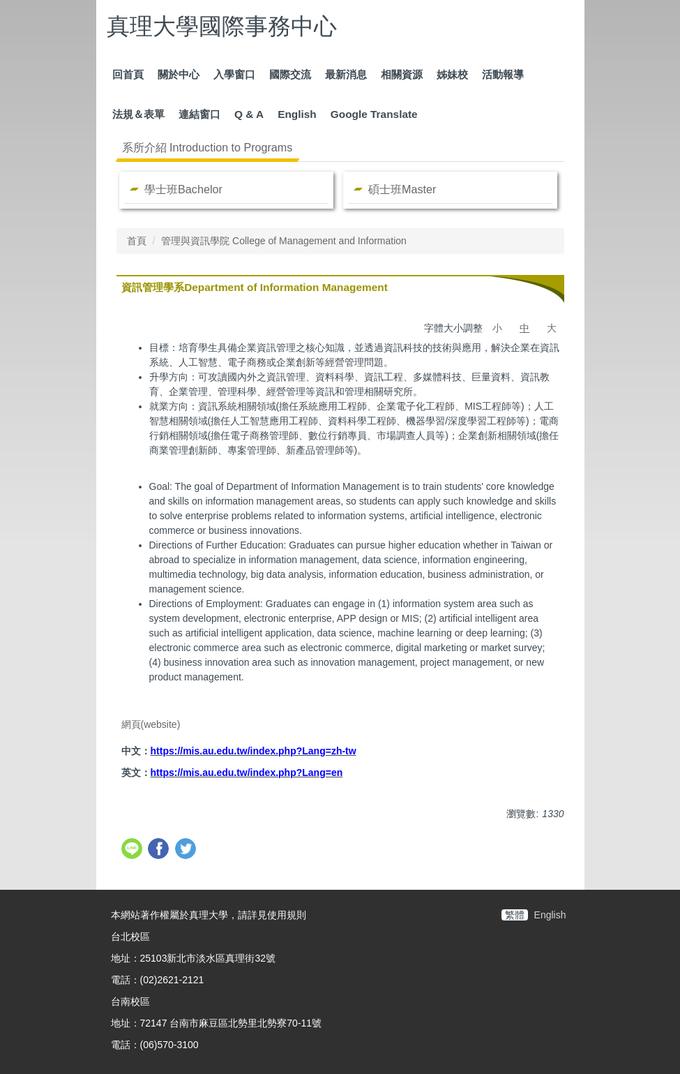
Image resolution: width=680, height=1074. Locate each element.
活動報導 (503, 74)
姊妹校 (452, 74)
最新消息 (346, 74)
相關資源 (402, 74)
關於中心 (178, 74)
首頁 (136, 240)
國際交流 (290, 74)
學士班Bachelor (183, 189)
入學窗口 (234, 74)
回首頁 (128, 74)
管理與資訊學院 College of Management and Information (284, 240)
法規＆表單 (138, 114)
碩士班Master (402, 189)
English (297, 114)
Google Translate (374, 114)
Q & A (249, 114)
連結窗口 (199, 114)
